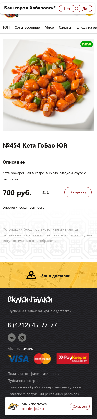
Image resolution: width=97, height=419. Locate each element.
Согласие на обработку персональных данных (45, 387)
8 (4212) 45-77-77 (32, 324)
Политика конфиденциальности (34, 374)
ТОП (6, 27)
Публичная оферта (23, 381)
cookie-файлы (33, 408)
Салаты (65, 27)
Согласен (80, 406)
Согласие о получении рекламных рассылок (43, 394)
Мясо (49, 27)
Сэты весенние (27, 27)
